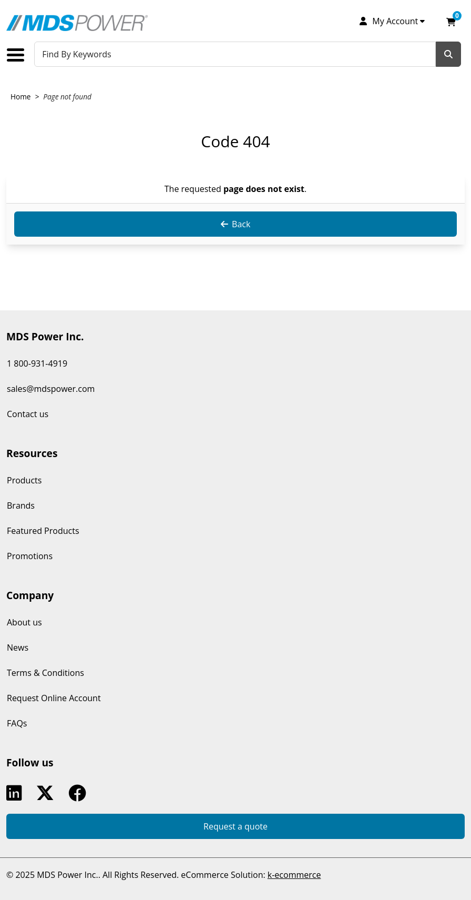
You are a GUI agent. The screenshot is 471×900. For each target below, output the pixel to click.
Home (20, 97)
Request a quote (235, 826)
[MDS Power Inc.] (77, 23)
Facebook (79, 793)
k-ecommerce (294, 875)
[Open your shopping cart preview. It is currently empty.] (451, 21)
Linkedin (16, 793)
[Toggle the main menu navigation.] (19, 55)
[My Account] (391, 21)
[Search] (448, 54)
